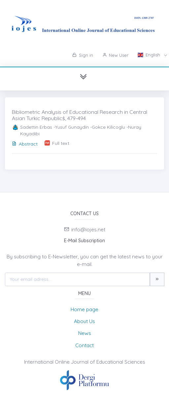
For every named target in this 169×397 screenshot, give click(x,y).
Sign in (82, 55)
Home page (84, 309)
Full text (60, 143)
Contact (84, 345)
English (149, 54)
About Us (84, 321)
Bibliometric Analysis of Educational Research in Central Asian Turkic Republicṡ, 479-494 (79, 115)
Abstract (25, 144)
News (84, 333)
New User (115, 55)
